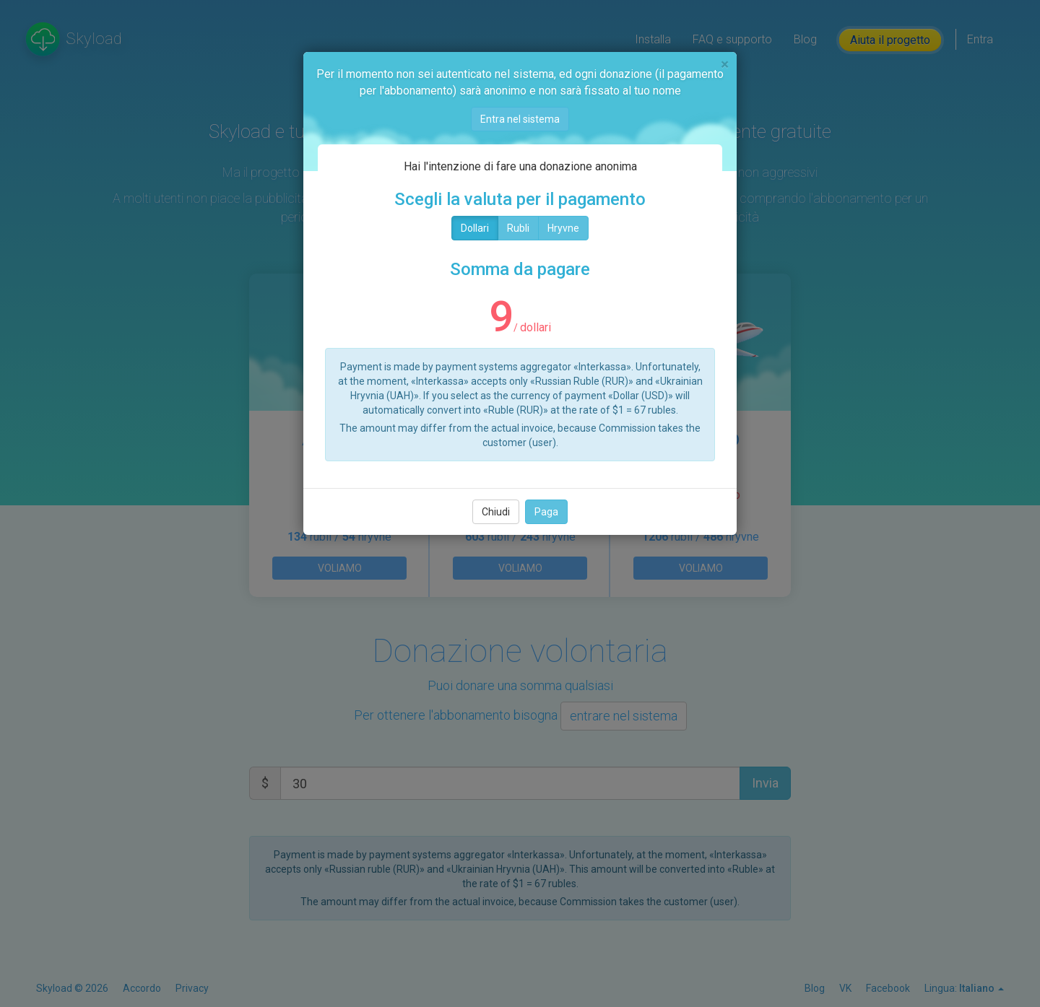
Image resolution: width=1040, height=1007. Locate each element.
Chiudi (496, 512)
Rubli (518, 228)
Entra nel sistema (520, 119)
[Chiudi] (725, 64)
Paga (546, 512)
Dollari (475, 228)
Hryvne (563, 228)
